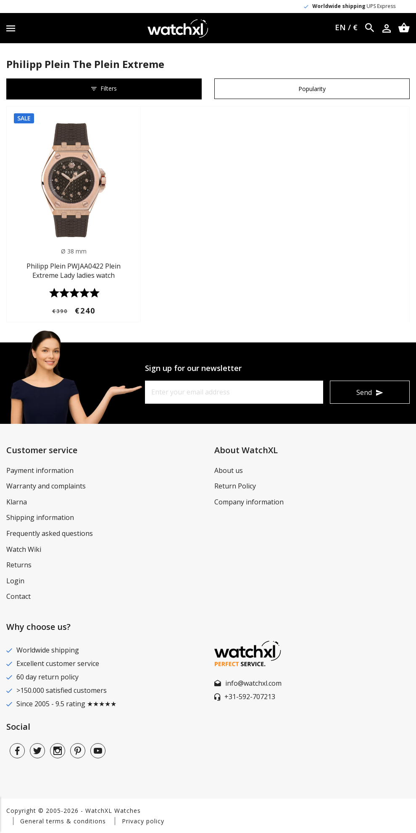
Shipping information (40, 517)
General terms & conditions (63, 821)
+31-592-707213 (249, 696)
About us (228, 470)
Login (15, 581)
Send (364, 392)
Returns (19, 565)
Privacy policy (143, 821)
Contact (18, 596)
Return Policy (235, 486)
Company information (249, 502)
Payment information (40, 470)
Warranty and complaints (46, 486)
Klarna (16, 502)
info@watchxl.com (253, 683)
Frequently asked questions (49, 533)
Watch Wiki (23, 549)
